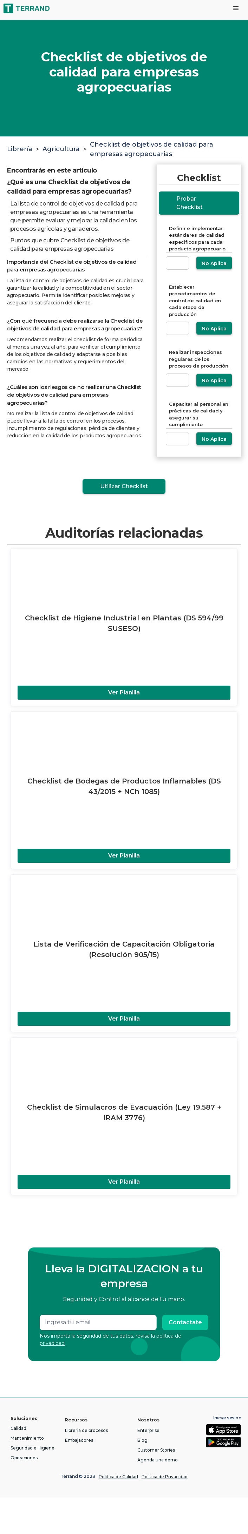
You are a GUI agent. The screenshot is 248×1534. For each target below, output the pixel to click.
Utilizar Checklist (124, 486)
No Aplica (214, 263)
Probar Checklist (189, 202)
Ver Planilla (124, 692)
